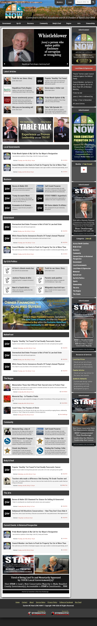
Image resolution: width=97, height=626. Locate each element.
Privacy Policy (52, 602)
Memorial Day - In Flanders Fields (25, 396)
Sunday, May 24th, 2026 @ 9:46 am (26, 403)
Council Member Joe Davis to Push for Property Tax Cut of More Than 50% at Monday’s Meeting (39, 166)
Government (6, 23)
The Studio (77, 294)
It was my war (77, 93)
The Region (8, 378)
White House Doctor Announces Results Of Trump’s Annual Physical (38, 236)
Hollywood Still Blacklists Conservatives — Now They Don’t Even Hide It (39, 511)
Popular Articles (78, 370)
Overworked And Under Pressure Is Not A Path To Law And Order (37, 224)
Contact (24, 602)
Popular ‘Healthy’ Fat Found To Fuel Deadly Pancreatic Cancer (36, 341)
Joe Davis (65, 160)
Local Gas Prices (79, 359)
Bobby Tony (64, 485)
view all (88, 239)
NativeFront (8, 334)
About (32, 602)
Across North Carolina (81, 244)
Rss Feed (78, 602)
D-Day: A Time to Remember (82, 100)
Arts (79, 23)
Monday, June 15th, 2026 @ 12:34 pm (26, 231)
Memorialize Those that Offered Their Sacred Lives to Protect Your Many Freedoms (38, 386)
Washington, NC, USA (84, 174)
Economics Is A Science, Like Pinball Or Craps (21, 206)
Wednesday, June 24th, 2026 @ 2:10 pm (27, 348)
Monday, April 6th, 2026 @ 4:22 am (26, 414)
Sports (75, 281)
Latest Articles (10, 71)
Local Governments (12, 147)
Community (44, 23)
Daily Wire (65, 231)
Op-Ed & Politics (10, 261)
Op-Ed (18, 23)
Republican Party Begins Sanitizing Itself (21, 89)
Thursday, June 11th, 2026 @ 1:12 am (26, 242)
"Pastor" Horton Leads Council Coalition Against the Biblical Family (83, 76)
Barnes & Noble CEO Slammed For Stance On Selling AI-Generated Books (38, 500)
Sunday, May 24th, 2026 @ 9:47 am (26, 392)
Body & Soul (57, 23)
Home (18, 602)
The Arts (7, 493)
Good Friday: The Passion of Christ (25, 408)
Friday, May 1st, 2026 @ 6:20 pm (25, 518)
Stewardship (90, 23)
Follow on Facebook (66, 602)
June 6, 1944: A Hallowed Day (83, 96)
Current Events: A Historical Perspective (20, 525)
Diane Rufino (64, 403)
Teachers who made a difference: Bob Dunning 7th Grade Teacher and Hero (39, 479)
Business (30, 23)
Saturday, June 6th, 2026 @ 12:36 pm (26, 485)
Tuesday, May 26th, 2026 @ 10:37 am (26, 506)
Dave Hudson (64, 391)
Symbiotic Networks (80, 379)
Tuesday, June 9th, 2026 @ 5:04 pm (26, 172)
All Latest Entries (79, 104)
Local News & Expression (82, 268)
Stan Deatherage (63, 414)
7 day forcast (87, 164)
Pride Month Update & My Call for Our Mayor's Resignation (35, 153)
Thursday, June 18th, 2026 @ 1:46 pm (26, 160)
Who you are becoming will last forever (22, 108)
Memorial (76, 272)
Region (68, 23)
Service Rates (40, 602)
